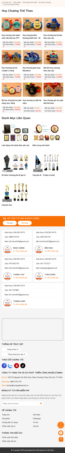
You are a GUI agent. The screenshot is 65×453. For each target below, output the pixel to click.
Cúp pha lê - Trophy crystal (44, 175)
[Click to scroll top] (61, 439)
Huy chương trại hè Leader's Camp (9, 69)
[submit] (40, 403)
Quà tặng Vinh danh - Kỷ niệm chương (37, 2)
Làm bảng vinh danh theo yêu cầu (15, 145)
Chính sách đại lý (8, 426)
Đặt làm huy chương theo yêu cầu (51, 69)
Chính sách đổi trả (8, 441)
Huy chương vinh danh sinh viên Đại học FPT (11, 36)
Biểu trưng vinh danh (41, 145)
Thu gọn (10, 223)
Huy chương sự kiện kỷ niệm (32, 101)
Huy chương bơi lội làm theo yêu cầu (52, 36)
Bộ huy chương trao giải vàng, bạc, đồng (11, 101)
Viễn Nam (50, 450)
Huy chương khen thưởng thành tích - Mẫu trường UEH (32, 36)
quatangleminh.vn (31, 450)
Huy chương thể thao (11, 4)
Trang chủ (7, 2)
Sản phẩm (17, 2)
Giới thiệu (35, 415)
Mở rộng (25, 223)
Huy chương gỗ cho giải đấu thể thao (53, 101)
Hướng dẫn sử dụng (9, 422)
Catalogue (36, 418)
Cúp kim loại (7, 205)
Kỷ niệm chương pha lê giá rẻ (14, 175)
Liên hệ (35, 426)
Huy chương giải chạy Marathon (31, 69)
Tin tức (34, 422)
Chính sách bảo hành (9, 437)
